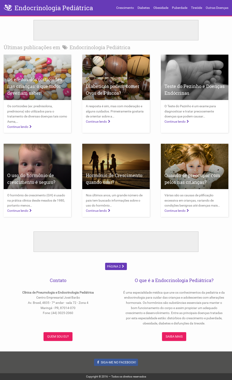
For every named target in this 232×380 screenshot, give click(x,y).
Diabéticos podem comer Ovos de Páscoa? (112, 89)
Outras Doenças (217, 8)
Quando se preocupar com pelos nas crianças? (192, 178)
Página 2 (116, 266)
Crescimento (125, 8)
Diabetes (144, 8)
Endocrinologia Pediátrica (53, 8)
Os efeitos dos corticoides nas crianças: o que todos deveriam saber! (34, 86)
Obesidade (160, 8)
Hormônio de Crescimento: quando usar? (114, 178)
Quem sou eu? (58, 336)
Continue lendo (20, 127)
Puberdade (179, 8)
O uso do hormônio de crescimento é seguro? (31, 178)
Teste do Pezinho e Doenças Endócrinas (194, 89)
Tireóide (196, 8)
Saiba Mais (174, 336)
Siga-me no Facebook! (116, 362)
